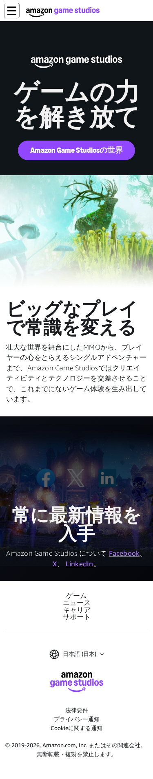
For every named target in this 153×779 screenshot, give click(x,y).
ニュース (77, 602)
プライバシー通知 (77, 718)
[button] (12, 10)
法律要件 (76, 709)
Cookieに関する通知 (76, 727)
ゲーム (76, 595)
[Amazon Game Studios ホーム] (63, 12)
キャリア (77, 610)
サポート (77, 617)
